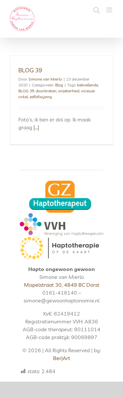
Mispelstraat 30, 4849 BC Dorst (61, 284)
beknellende (87, 84)
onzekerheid (68, 90)
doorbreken (46, 90)
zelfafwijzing (41, 96)
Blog (59, 84)
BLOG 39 (30, 70)
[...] (36, 127)
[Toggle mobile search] (96, 10)
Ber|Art (61, 358)
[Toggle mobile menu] (109, 10)
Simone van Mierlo (45, 79)
